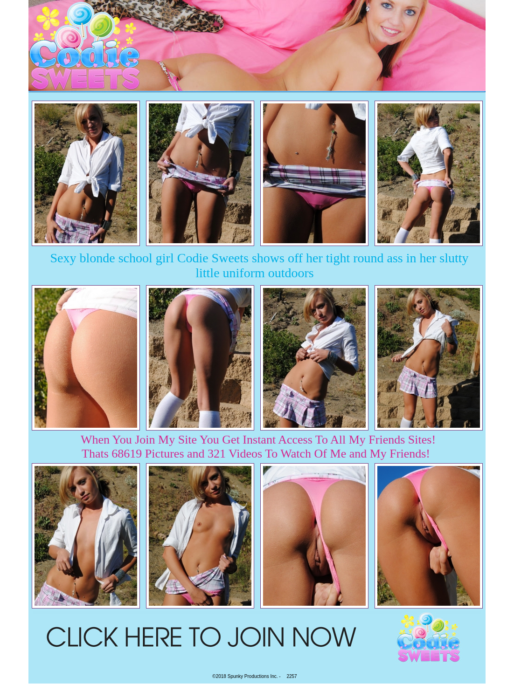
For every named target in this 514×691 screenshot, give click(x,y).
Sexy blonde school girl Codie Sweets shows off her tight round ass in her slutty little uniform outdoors (259, 265)
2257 (291, 676)
